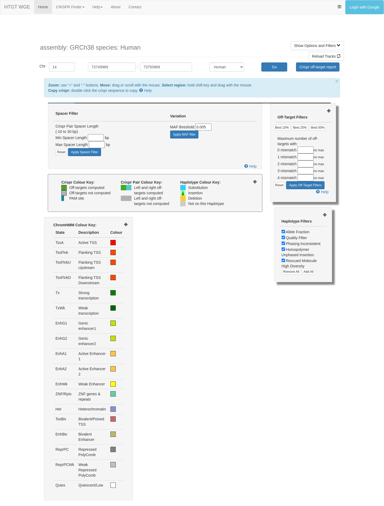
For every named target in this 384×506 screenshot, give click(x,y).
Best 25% (300, 127)
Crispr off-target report (317, 67)
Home (43, 7)
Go (274, 67)
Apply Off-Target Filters (305, 185)
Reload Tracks (326, 56)
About (116, 7)
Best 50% (318, 127)
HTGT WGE (17, 7)
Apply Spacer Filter (84, 152)
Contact (135, 7)
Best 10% (282, 127)
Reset (61, 152)
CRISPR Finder (70, 7)
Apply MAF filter (184, 134)
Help (98, 7)
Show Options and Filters (317, 46)
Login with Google (364, 7)
